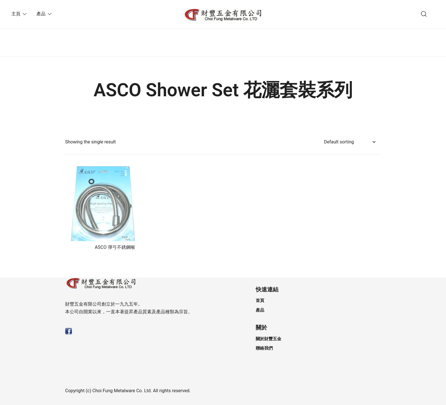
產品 (41, 13)
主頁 (15, 13)
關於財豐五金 (268, 338)
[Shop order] (349, 142)
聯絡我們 (264, 348)
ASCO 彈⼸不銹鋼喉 (115, 247)
